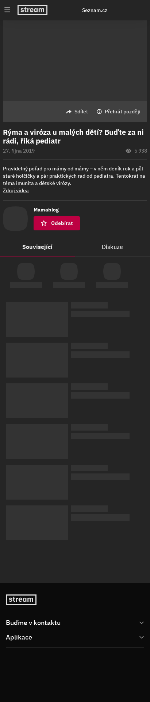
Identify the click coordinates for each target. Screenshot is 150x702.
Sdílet (81, 111)
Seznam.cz (94, 10)
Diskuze (112, 246)
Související (37, 246)
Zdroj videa (16, 190)
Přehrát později (123, 111)
